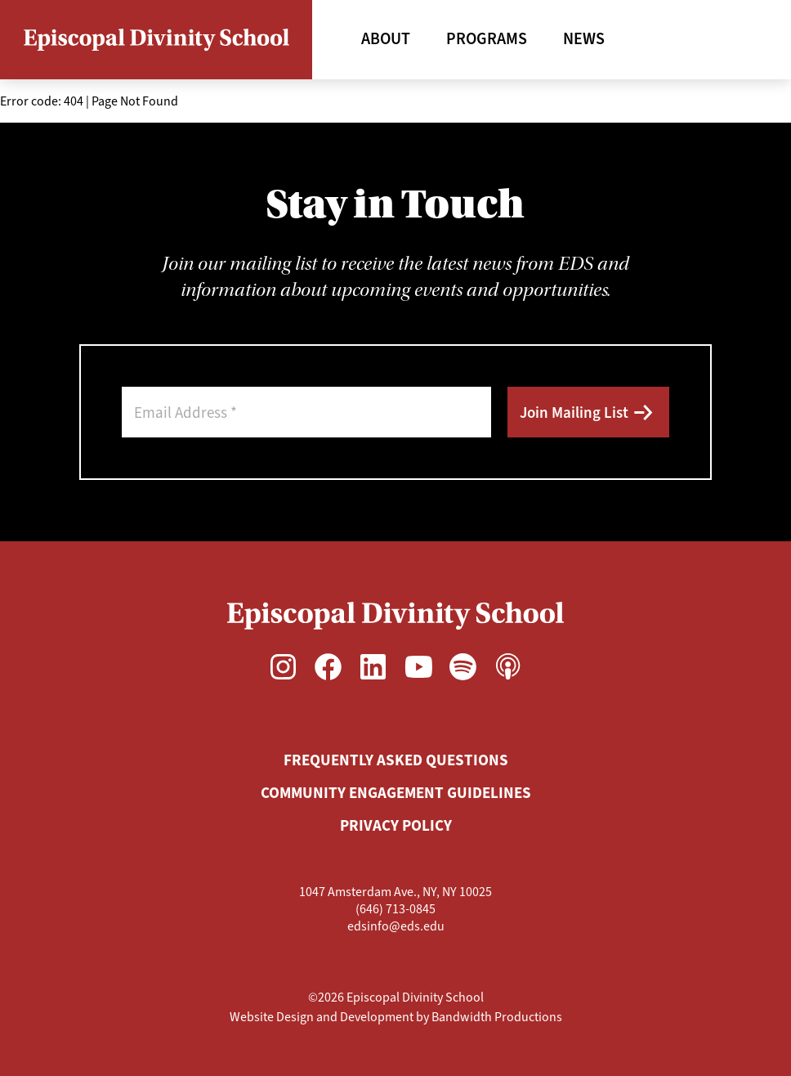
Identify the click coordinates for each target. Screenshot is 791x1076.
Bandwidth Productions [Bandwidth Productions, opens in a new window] (496, 1016)
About (385, 39)
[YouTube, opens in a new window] (418, 666)
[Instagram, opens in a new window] (283, 666)
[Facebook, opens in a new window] (328, 666)
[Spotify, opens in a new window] (463, 666)
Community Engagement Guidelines (396, 792)
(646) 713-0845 (395, 908)
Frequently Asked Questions (396, 760)
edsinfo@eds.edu (396, 926)
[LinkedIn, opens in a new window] (373, 666)
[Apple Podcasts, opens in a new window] (507, 666)
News (584, 39)
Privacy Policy (396, 825)
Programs (486, 39)
